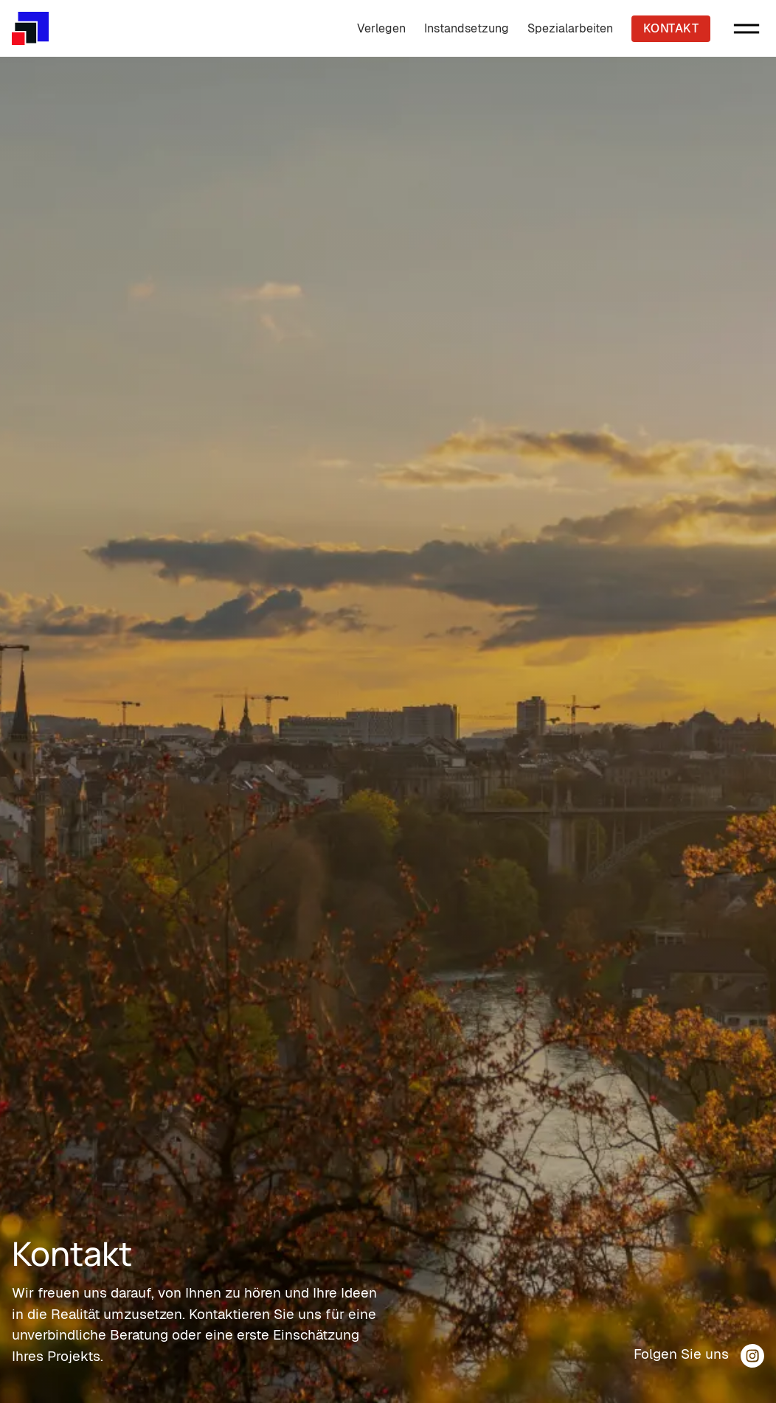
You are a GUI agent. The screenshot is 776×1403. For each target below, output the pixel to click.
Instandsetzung (466, 28)
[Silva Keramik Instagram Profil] (752, 1356)
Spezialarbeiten (570, 28)
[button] (746, 28)
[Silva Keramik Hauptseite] (30, 28)
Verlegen (381, 28)
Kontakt (671, 28)
